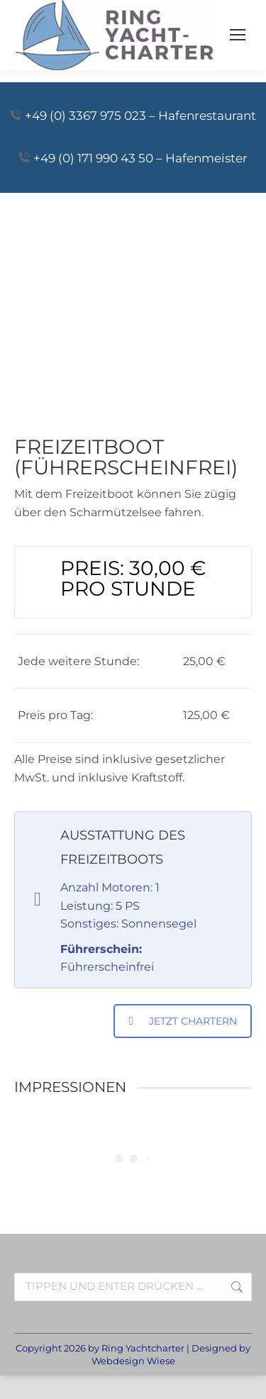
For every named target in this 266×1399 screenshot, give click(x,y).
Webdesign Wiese (133, 1360)
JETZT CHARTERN (183, 1021)
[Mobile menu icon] (237, 35)
